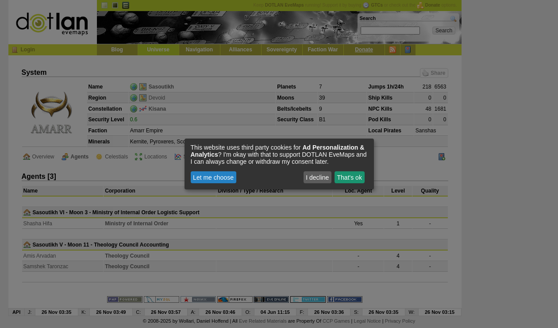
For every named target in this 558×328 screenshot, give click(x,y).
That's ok (349, 177)
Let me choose (213, 177)
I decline (317, 177)
